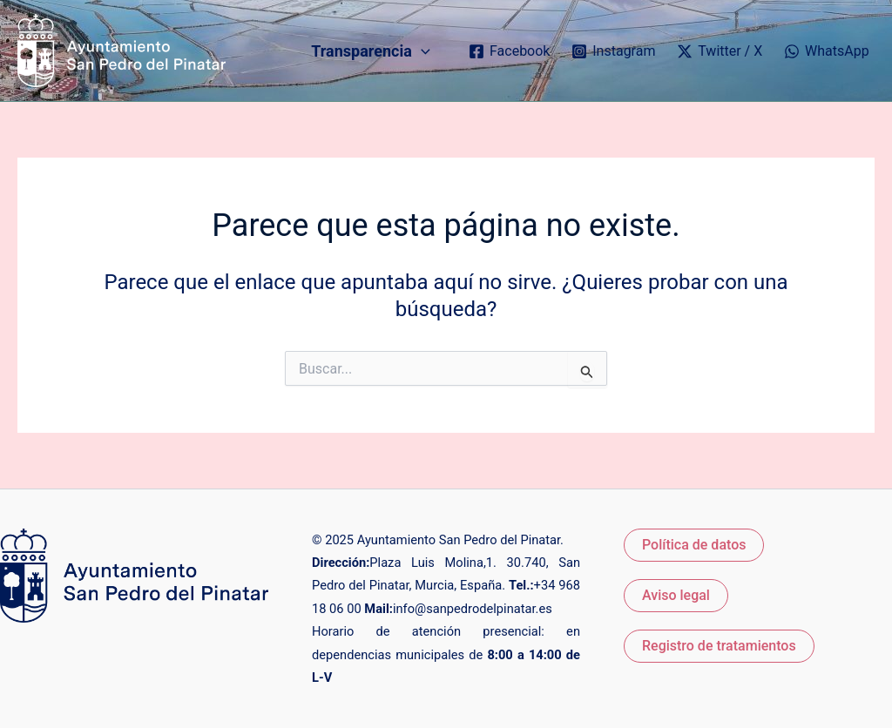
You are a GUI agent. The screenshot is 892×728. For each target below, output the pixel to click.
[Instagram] (613, 51)
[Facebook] (509, 51)
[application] (421, 51)
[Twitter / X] (720, 51)
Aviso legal (676, 595)
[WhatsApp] (827, 51)
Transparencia (370, 51)
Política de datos (694, 544)
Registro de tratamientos (719, 645)
